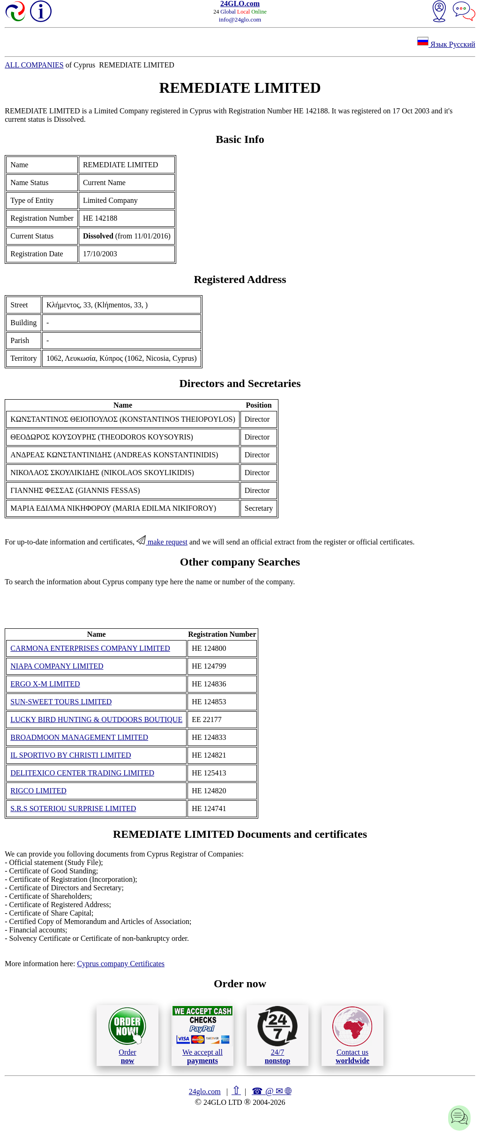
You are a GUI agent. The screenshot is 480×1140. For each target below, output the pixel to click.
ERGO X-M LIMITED (45, 684)
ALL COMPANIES (34, 65)
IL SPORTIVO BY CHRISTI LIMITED (70, 755)
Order (127, 1035)
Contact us (352, 1035)
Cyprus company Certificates (121, 964)
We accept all (202, 1035)
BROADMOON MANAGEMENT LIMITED (79, 737)
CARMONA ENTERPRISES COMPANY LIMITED (90, 648)
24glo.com (205, 1091)
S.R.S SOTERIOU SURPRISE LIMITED (73, 808)
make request (162, 542)
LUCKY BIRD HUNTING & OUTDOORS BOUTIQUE (96, 719)
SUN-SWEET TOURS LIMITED (61, 702)
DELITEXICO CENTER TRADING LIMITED (82, 773)
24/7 (278, 1035)
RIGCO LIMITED (38, 791)
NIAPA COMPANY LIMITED (56, 666)
